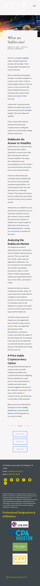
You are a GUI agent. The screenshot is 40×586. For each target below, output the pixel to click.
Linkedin (20, 449)
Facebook (20, 434)
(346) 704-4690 (14, 474)
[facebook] (23, 480)
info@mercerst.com (14, 471)
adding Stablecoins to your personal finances (18, 410)
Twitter (20, 441)
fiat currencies (24, 399)
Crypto (24, 47)
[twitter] (11, 480)
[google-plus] (5, 483)
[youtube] (17, 480)
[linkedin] (5, 480)
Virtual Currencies (15, 48)
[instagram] (29, 480)
